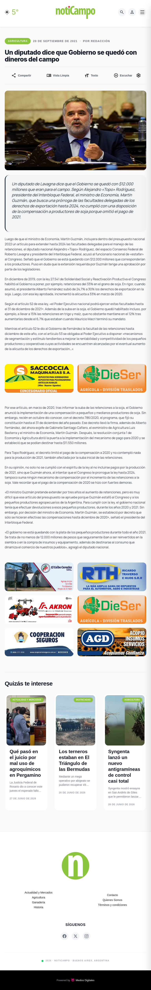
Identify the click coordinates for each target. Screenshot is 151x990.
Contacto (112, 895)
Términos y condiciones (112, 904)
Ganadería (38, 902)
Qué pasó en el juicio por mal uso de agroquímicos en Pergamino (25, 763)
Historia (38, 907)
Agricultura (38, 897)
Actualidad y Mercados (38, 892)
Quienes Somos (112, 900)
